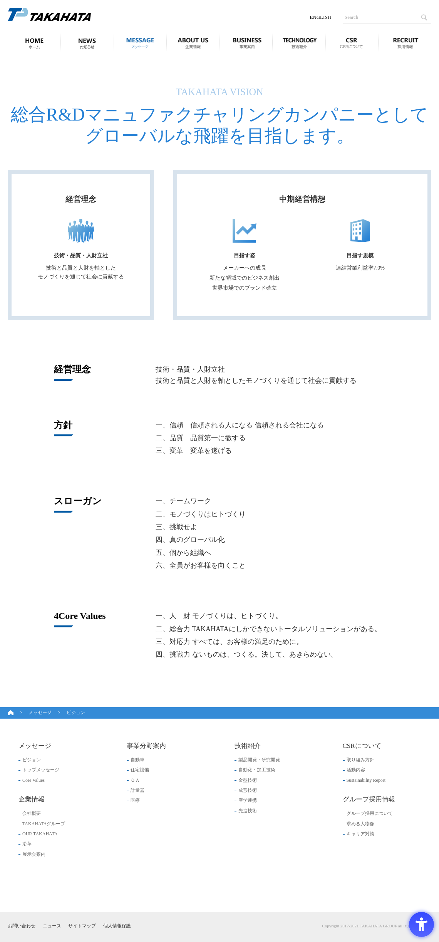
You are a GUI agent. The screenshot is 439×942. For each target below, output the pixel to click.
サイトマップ (82, 926)
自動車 (137, 760)
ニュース (87, 42)
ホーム (32, 42)
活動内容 (356, 770)
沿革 (27, 843)
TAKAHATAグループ (43, 823)
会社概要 (31, 813)
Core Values (33, 780)
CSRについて (352, 42)
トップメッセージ (40, 770)
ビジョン (31, 760)
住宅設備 (140, 770)
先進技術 (247, 810)
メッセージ (140, 42)
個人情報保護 (117, 926)
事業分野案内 (246, 42)
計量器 (137, 790)
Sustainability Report (366, 780)
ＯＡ (135, 780)
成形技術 (247, 790)
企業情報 (193, 42)
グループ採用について (370, 813)
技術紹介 (298, 42)
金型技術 (247, 780)
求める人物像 (360, 823)
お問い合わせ (21, 926)
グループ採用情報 (404, 42)
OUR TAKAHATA (39, 833)
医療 (135, 800)
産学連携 (247, 800)
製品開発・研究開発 (259, 760)
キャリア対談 (360, 833)
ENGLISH (320, 17)
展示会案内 (33, 854)
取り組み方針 (360, 760)
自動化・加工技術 (256, 770)
